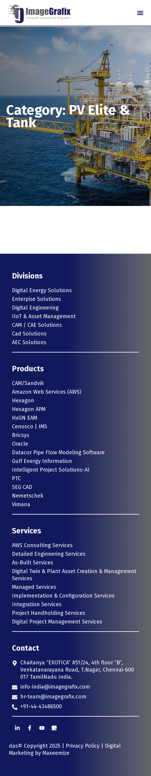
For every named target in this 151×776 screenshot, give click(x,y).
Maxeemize (55, 753)
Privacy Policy (83, 746)
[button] (140, 13)
